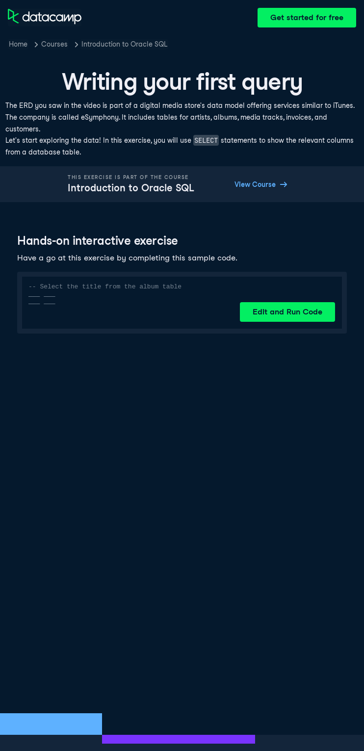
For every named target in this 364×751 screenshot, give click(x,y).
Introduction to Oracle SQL (124, 44)
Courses (54, 44)
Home (18, 44)
